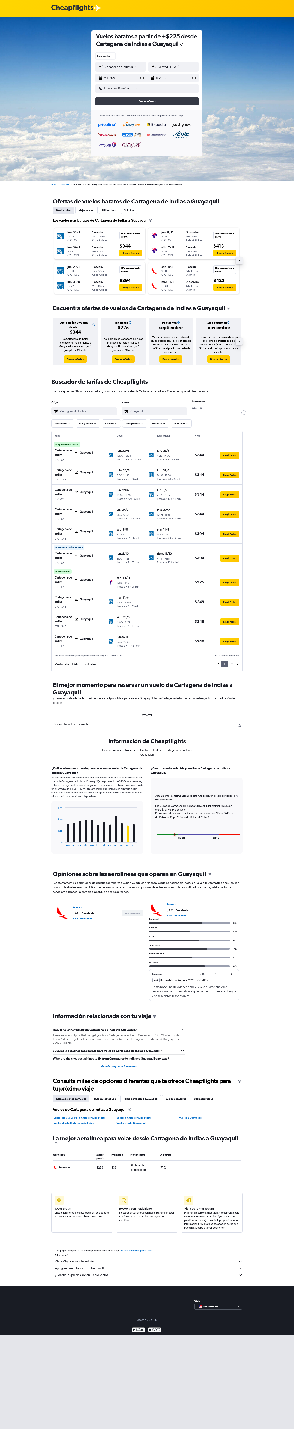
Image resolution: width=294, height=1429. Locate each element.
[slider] (244, 412)
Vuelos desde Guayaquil (131, 1122)
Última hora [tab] (109, 210)
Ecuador (65, 184)
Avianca (77, 907)
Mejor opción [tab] (86, 210)
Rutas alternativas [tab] (105, 1098)
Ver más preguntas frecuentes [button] (118, 1066)
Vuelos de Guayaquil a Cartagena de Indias (79, 1117)
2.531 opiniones (82, 918)
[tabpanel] (147, 813)
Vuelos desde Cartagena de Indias (74, 1122)
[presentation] (181, 44)
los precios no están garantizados (136, 1250)
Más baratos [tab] (63, 210)
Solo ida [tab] (129, 210)
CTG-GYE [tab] (147, 715)
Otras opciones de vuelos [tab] (71, 1098)
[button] (119, 78)
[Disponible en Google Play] (138, 1330)
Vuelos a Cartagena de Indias (133, 1117)
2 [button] (232, 664)
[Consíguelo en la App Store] (154, 1330)
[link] (75, 359)
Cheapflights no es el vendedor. (149, 1261)
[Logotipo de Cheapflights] (72, 8)
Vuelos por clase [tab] (203, 1098)
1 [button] (224, 664)
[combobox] (105, 56)
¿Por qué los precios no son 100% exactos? (149, 1275)
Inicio (54, 184)
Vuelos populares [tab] (175, 1098)
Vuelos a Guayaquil (190, 1117)
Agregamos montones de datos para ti (149, 1268)
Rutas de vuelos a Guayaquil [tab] (141, 1098)
